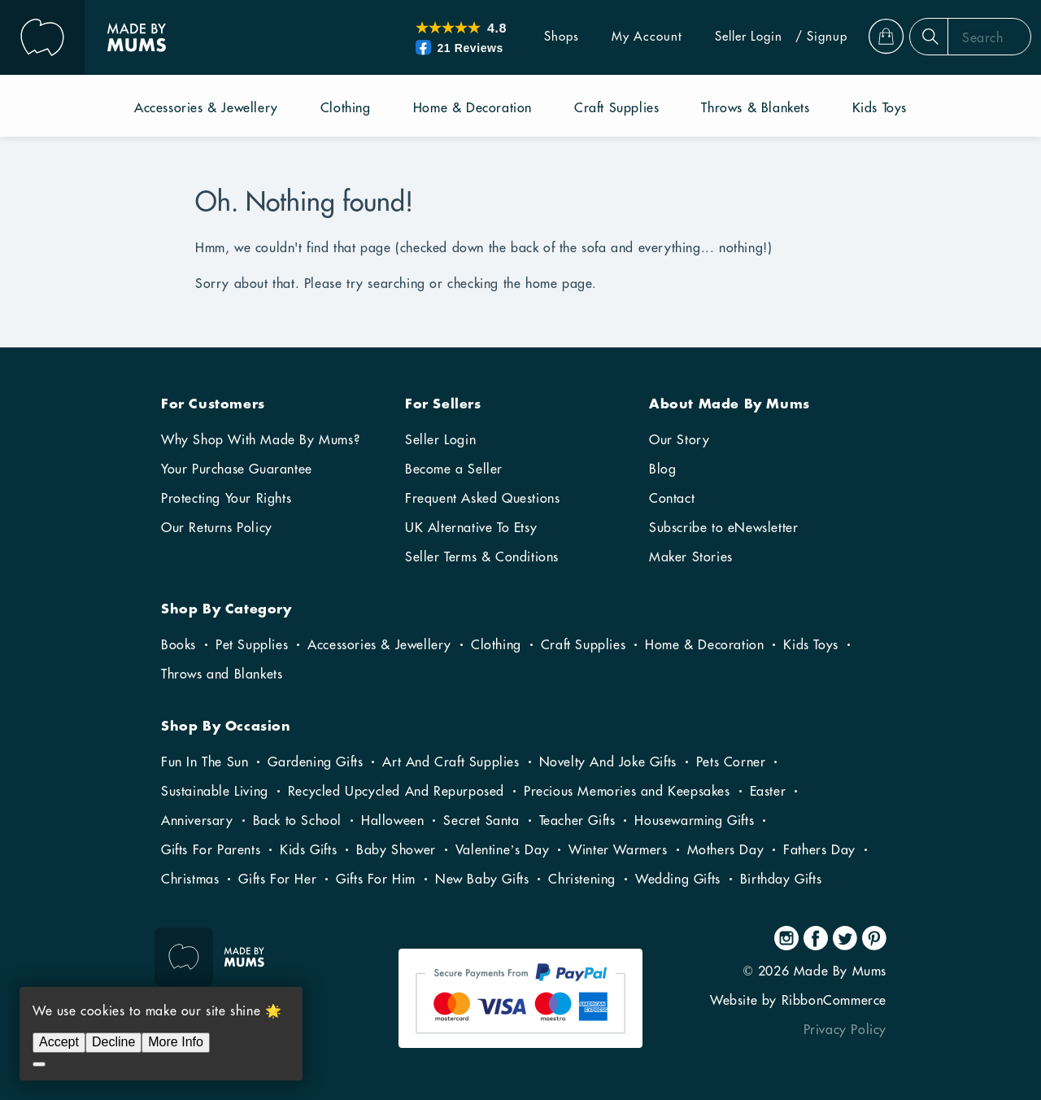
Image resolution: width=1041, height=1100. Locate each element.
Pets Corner (731, 762)
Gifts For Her (277, 879)
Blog (662, 469)
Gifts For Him (376, 879)
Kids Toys (810, 645)
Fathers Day (819, 850)
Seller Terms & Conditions (482, 557)
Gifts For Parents (210, 850)
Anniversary (197, 820)
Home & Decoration (704, 645)
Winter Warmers (617, 850)
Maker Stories (691, 557)
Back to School (297, 820)
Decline (113, 1042)
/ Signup (794, 37)
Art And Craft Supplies (450, 762)
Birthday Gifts (780, 879)
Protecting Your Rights (226, 498)
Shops (533, 37)
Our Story (679, 440)
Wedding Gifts (678, 879)
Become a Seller (454, 469)
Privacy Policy (845, 1030)
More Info (175, 1042)
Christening (582, 879)
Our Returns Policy (216, 528)
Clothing (496, 645)
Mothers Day (725, 850)
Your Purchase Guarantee (236, 469)
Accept (59, 1042)
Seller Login (721, 37)
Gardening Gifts (315, 762)
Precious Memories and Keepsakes (627, 791)
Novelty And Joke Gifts (608, 762)
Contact (672, 498)
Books (178, 645)
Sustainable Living (214, 791)
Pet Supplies (252, 645)
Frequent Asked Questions (482, 498)
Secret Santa (481, 820)
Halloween (392, 820)
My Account (619, 37)
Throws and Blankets (221, 674)
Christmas (190, 879)
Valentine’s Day (502, 850)
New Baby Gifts (482, 879)
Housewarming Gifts (694, 820)
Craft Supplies (583, 645)
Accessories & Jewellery (379, 645)
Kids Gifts (308, 850)
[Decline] (39, 1064)
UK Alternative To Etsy (471, 528)
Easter (768, 791)
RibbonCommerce (834, 1000)
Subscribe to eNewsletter (723, 528)
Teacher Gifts (577, 820)
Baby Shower (396, 850)
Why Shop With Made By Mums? (260, 440)
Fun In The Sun (204, 762)
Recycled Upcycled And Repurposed (396, 791)
